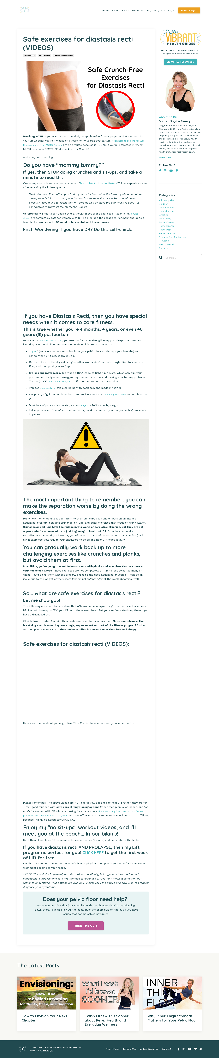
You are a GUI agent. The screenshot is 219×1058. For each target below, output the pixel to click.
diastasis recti (29, 55)
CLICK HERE (94, 852)
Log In (171, 10)
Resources (137, 10)
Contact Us (167, 1049)
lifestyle (164, 217)
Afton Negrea (47, 1051)
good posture (48, 387)
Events (125, 10)
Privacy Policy (112, 1049)
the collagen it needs (116, 394)
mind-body (165, 221)
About (115, 10)
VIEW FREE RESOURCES (180, 62)
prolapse (164, 247)
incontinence (167, 213)
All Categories (168, 200)
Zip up (34, 351)
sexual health (168, 251)
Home (105, 10)
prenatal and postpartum (63, 55)
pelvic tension (168, 238)
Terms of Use (129, 1049)
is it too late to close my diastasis (102, 183)
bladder (164, 204)
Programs (159, 10)
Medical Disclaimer (149, 1049)
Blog (148, 10)
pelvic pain (165, 234)
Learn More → (166, 158)
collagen (83, 405)
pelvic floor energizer (61, 381)
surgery (164, 255)
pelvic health (167, 230)
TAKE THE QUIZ (189, 10)
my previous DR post (53, 340)
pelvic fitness (44, 55)
